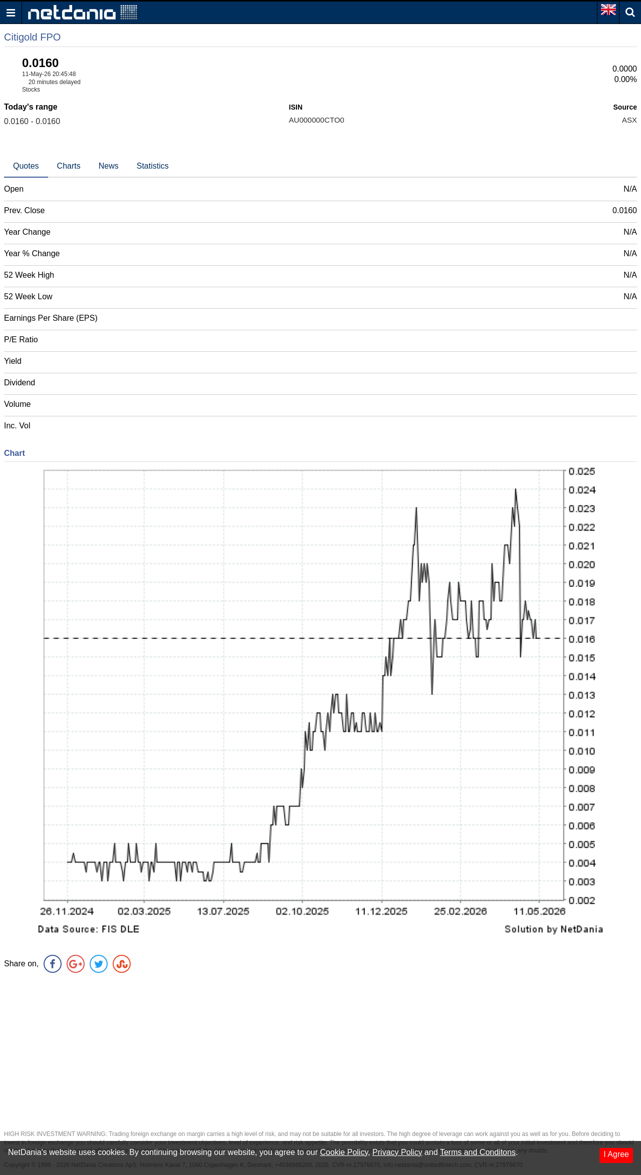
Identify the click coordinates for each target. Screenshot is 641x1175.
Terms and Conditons (477, 1152)
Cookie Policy (344, 1152)
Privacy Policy (398, 1152)
